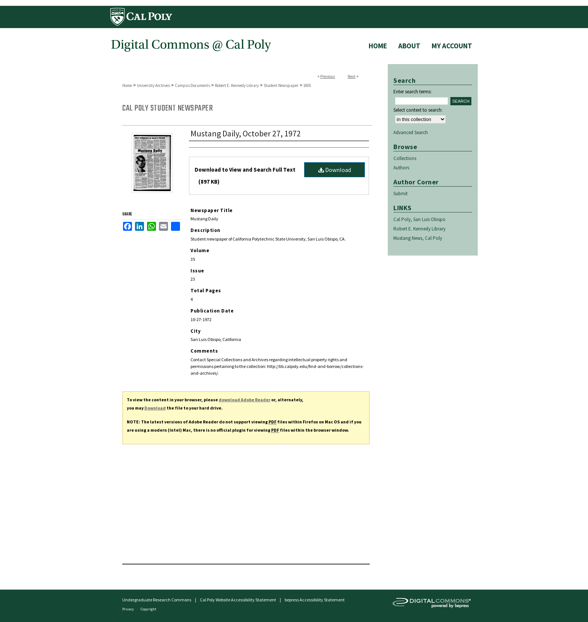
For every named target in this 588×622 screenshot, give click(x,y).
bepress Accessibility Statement (315, 600)
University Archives (153, 85)
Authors (401, 167)
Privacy (128, 609)
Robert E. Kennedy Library (237, 85)
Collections (404, 158)
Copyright (148, 609)
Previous (327, 76)
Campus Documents (192, 85)
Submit (400, 193)
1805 (307, 85)
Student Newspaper (281, 85)
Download (334, 169)
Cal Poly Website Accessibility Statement (238, 600)
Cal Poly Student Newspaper (167, 108)
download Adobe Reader (244, 399)
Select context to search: (417, 110)
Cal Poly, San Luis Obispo (419, 219)
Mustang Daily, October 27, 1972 (245, 133)
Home (127, 85)
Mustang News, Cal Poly (417, 238)
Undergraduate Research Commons (156, 600)
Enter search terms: (412, 91)
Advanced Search (410, 132)
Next (352, 76)
